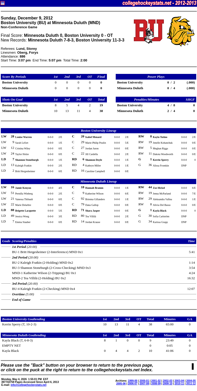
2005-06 (121, 383)
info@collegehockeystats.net (28, 384)
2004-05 (191, 380)
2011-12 (191, 383)
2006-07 (132, 383)
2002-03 (167, 380)
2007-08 (144, 383)
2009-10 (167, 383)
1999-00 (132, 380)
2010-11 (179, 383)
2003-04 (179, 380)
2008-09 (156, 383)
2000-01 (144, 380)
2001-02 (156, 380)
